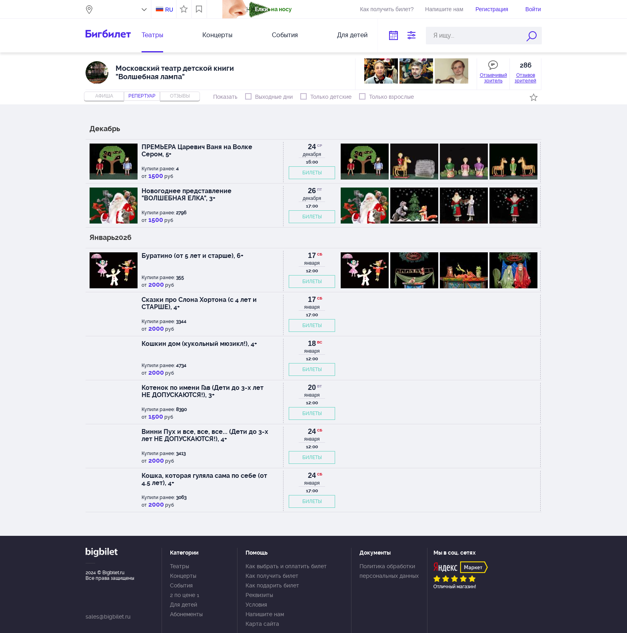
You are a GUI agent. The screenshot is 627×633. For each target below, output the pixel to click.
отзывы (180, 96)
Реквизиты (259, 595)
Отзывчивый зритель (493, 78)
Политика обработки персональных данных (389, 571)
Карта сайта (262, 624)
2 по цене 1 (184, 595)
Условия (256, 604)
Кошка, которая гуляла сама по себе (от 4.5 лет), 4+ (204, 479)
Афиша (104, 96)
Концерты (217, 35)
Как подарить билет (272, 585)
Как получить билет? (386, 9)
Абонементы (186, 614)
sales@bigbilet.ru (108, 616)
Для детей (352, 35)
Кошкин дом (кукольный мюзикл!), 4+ (199, 343)
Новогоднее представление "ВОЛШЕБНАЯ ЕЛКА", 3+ (187, 194)
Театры (152, 35)
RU (169, 9)
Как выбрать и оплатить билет (286, 566)
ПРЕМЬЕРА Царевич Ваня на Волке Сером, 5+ (197, 150)
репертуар (142, 96)
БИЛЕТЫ (312, 173)
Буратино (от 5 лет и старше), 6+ (193, 256)
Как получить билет (272, 576)
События (285, 35)
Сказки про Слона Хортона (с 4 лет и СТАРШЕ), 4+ (199, 303)
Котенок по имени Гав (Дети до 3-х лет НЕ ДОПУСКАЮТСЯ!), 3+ (203, 391)
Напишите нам (444, 9)
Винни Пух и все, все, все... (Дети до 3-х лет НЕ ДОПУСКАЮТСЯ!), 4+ (205, 435)
